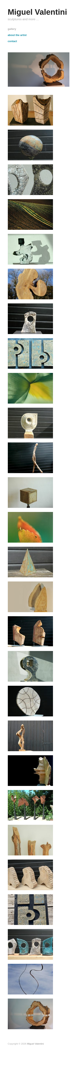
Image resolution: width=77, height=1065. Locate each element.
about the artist (17, 35)
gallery (12, 29)
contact (12, 41)
